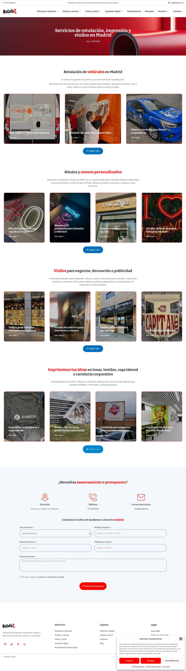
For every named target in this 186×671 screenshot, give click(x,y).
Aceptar (129, 661)
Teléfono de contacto (102, 552)
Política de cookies (138, 666)
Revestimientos (134, 11)
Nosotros (163, 11)
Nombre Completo (102, 537)
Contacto (177, 11)
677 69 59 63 (93, 519)
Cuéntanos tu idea (27, 566)
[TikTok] (11, 654)
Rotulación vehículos (47, 11)
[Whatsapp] (24, 654)
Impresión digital (114, 11)
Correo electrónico (27, 552)
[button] (181, 639)
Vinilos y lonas (92, 11)
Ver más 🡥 (13, 139)
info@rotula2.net (141, 519)
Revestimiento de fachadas (66, 657)
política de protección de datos (51, 587)
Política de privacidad (153, 666)
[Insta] (5, 654)
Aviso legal (166, 666)
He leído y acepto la (43, 587)
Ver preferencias (172, 661)
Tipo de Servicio (26, 537)
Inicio (88, 41)
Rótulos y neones (71, 11)
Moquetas (149, 11)
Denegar (150, 661)
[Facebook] (18, 654)
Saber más (92, 458)
